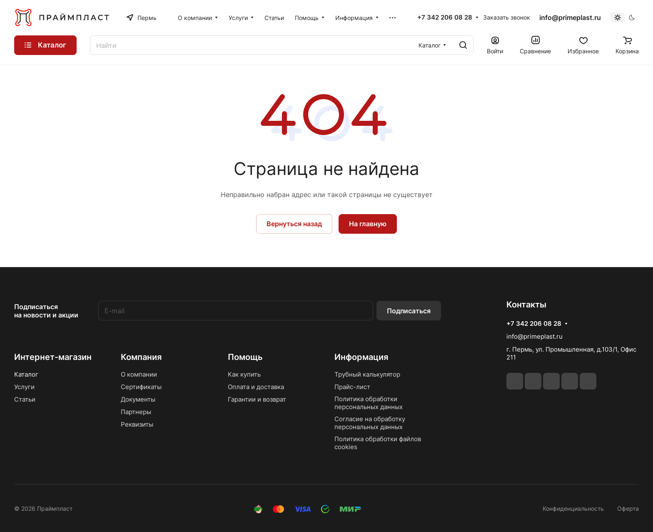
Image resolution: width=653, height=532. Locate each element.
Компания (141, 357)
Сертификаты (141, 387)
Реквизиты (137, 424)
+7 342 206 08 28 (444, 17)
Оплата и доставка (256, 387)
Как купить (244, 374)
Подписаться (409, 311)
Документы (138, 399)
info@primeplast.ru (570, 17)
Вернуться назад (294, 224)
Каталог (26, 374)
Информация (361, 357)
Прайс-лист (352, 387)
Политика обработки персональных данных (368, 403)
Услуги (24, 387)
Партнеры (136, 412)
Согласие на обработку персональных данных (369, 423)
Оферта (628, 508)
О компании (139, 374)
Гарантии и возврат (257, 399)
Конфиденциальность (573, 508)
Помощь (245, 357)
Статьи (24, 399)
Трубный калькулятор (367, 374)
